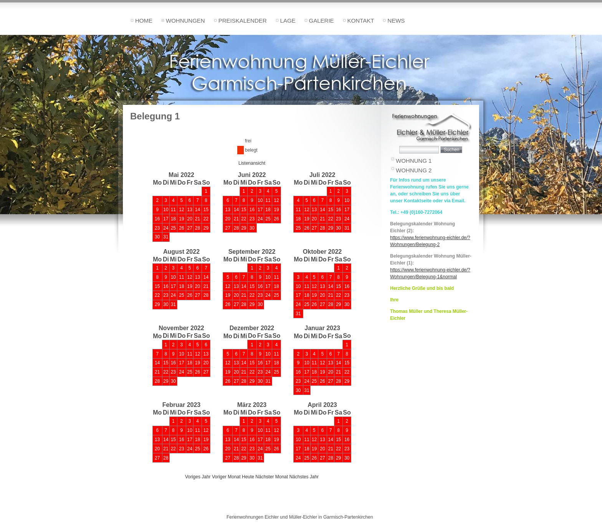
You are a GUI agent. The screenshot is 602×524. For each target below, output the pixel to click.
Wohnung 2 (414, 170)
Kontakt (360, 20)
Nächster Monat (271, 476)
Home (143, 20)
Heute (248, 476)
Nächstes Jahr (304, 476)
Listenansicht (251, 163)
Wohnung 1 (414, 160)
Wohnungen (185, 20)
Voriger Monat (226, 476)
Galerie (321, 20)
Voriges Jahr (198, 476)
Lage (288, 20)
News (396, 20)
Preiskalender (242, 20)
